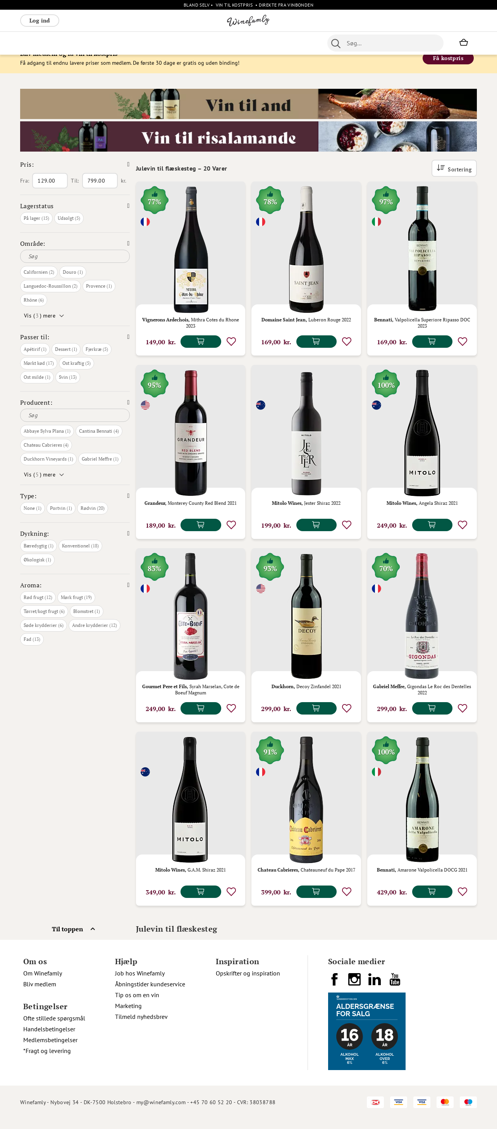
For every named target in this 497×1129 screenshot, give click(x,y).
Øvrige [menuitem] (164, 43)
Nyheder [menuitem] (191, 43)
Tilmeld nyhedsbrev (141, 1027)
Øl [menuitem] (212, 43)
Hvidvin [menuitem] (60, 43)
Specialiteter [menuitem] (265, 43)
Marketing (128, 1016)
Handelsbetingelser (49, 1039)
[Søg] (75, 266)
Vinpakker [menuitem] (135, 43)
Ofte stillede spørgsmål (54, 1028)
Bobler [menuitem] (105, 43)
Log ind (39, 20)
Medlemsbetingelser (50, 1050)
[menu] (166, 43)
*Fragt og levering (47, 1061)
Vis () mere (39, 326)
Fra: (24, 190)
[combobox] (385, 43)
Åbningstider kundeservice (150, 994)
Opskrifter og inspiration (248, 983)
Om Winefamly (42, 983)
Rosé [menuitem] (83, 43)
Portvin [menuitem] (231, 43)
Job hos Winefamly (140, 983)
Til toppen (67, 939)
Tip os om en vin (137, 1005)
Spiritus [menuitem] (299, 43)
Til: (75, 190)
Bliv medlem (39, 994)
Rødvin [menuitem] (33, 43)
